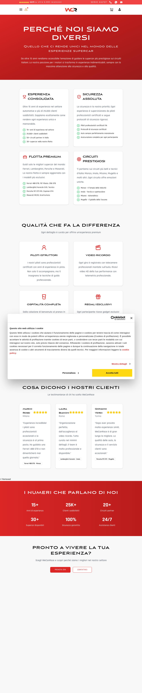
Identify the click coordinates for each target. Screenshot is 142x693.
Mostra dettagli (119, 364)
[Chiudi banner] (131, 318)
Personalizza (70, 373)
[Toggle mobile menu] (21, 9)
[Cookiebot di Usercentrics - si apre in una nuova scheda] (113, 318)
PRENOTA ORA (60, 570)
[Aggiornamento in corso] (26, 9)
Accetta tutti (112, 373)
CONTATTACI (82, 570)
